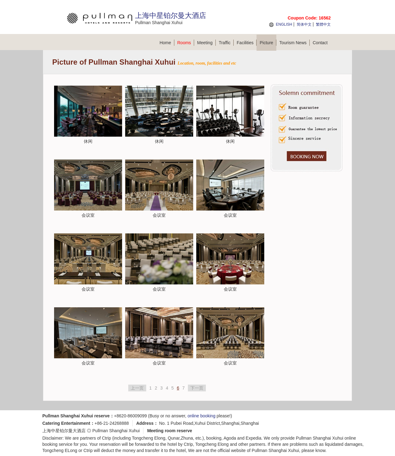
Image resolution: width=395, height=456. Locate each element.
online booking (201, 415)
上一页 (137, 388)
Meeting (206, 43)
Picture (268, 43)
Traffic (226, 43)
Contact (320, 42)
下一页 (196, 388)
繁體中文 (323, 24)
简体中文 (304, 24)
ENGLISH (284, 24)
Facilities (247, 43)
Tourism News (294, 43)
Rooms (185, 43)
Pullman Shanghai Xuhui (116, 430)
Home (166, 43)
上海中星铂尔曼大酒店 (64, 430)
